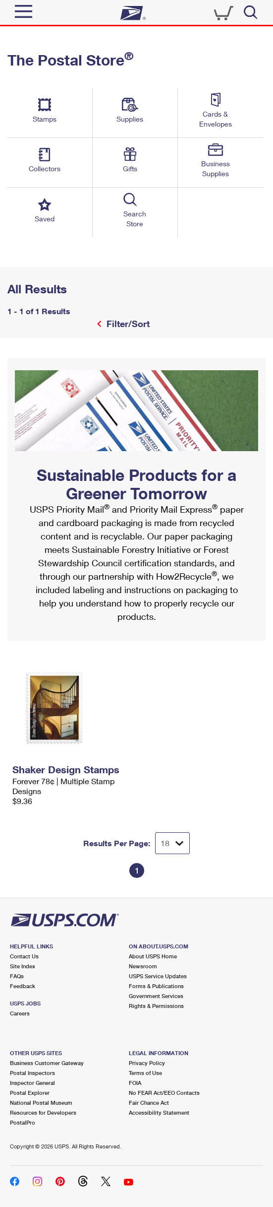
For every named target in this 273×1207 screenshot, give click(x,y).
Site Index (22, 966)
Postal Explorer (30, 1092)
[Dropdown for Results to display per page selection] (172, 843)
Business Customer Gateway (47, 1063)
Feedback (22, 986)
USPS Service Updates (158, 976)
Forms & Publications (156, 986)
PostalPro (22, 1122)
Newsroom (143, 966)
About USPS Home (153, 956)
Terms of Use (145, 1073)
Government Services (156, 996)
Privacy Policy (147, 1063)
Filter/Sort (127, 323)
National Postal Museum (41, 1102)
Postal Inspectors (32, 1073)
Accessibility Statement (159, 1112)
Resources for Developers (43, 1112)
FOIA (135, 1082)
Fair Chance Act (149, 1102)
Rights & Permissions (156, 1006)
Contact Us (24, 956)
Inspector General (32, 1082)
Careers (20, 1013)
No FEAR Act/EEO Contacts (164, 1092)
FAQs (17, 976)
